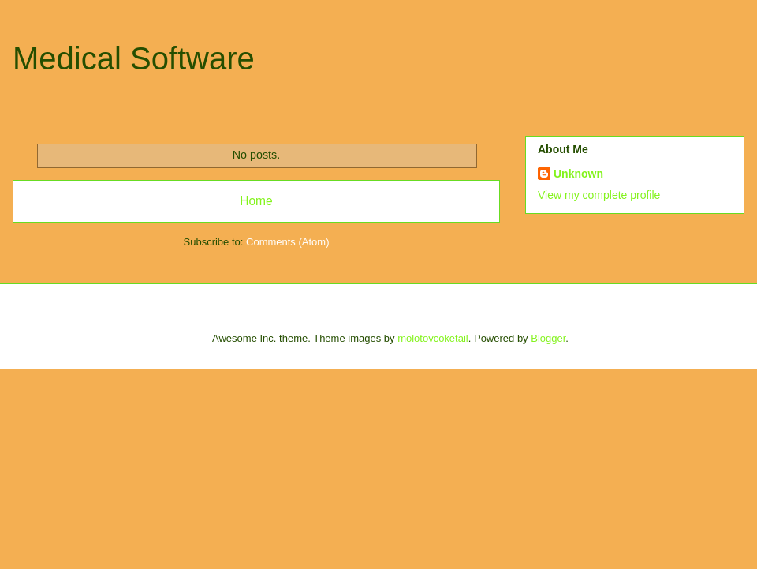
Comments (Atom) (287, 242)
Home (256, 201)
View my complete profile (599, 195)
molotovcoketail (432, 338)
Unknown (578, 173)
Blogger (548, 338)
